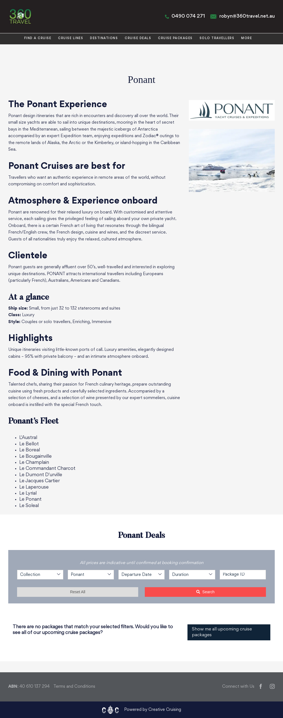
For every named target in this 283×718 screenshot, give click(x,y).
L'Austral (28, 437)
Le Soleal (29, 505)
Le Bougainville (35, 456)
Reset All (77, 592)
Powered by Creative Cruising (152, 710)
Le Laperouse (34, 487)
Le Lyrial (28, 493)
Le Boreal (29, 450)
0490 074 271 (188, 16)
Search (205, 592)
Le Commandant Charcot (47, 468)
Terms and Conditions (74, 687)
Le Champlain (34, 462)
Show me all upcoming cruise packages (222, 632)
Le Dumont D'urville (40, 475)
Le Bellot (29, 444)
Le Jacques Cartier (39, 481)
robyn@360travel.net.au (247, 16)
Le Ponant (30, 499)
